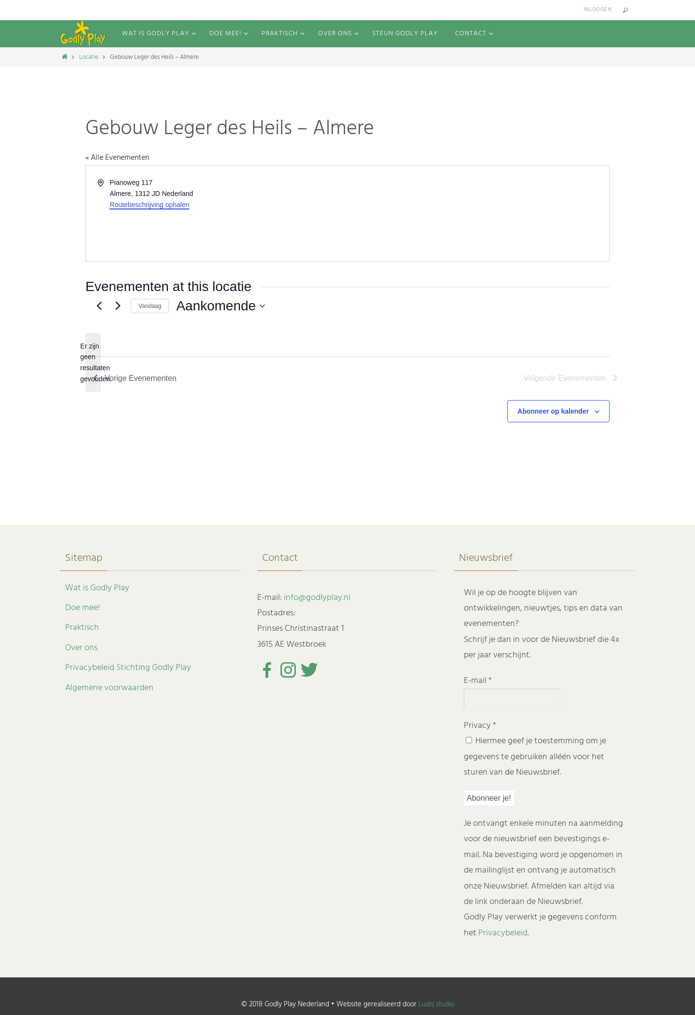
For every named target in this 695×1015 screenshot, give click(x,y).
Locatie (88, 57)
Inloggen (598, 9)
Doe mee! (82, 608)
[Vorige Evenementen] (99, 306)
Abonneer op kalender (553, 411)
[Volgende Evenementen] (118, 306)
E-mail (478, 681)
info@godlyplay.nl (317, 598)
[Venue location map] (478, 213)
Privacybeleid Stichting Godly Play (128, 668)
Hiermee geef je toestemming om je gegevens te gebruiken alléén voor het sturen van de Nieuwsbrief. (535, 756)
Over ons (81, 648)
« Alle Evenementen (117, 158)
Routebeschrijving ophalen (149, 205)
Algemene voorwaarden (109, 688)
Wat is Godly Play (97, 588)
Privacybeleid (503, 933)
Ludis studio (436, 1004)
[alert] (93, 362)
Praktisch (82, 628)
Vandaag (150, 306)
